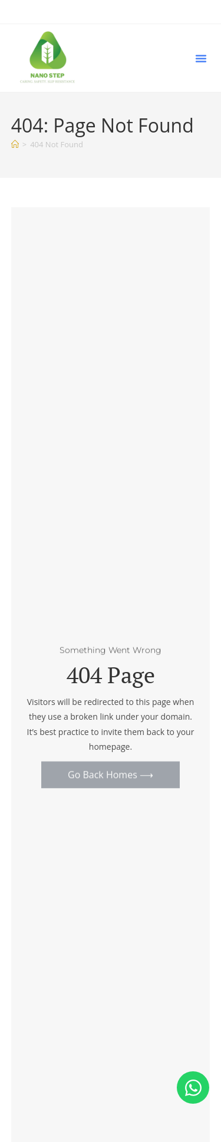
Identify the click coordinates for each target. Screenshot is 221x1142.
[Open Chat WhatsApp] (193, 1087)
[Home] (15, 144)
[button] (201, 58)
